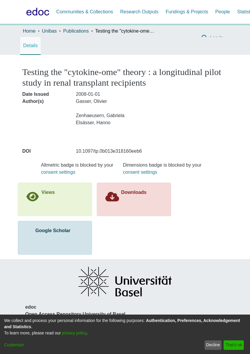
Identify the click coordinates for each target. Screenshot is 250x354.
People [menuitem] (222, 11)
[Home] (36, 12)
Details (30, 45)
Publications (76, 31)
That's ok (233, 344)
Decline (213, 344)
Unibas (49, 31)
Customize (14, 344)
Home (29, 31)
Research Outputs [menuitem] (139, 11)
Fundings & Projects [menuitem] (187, 11)
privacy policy (74, 333)
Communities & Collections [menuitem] (84, 11)
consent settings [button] (58, 172)
